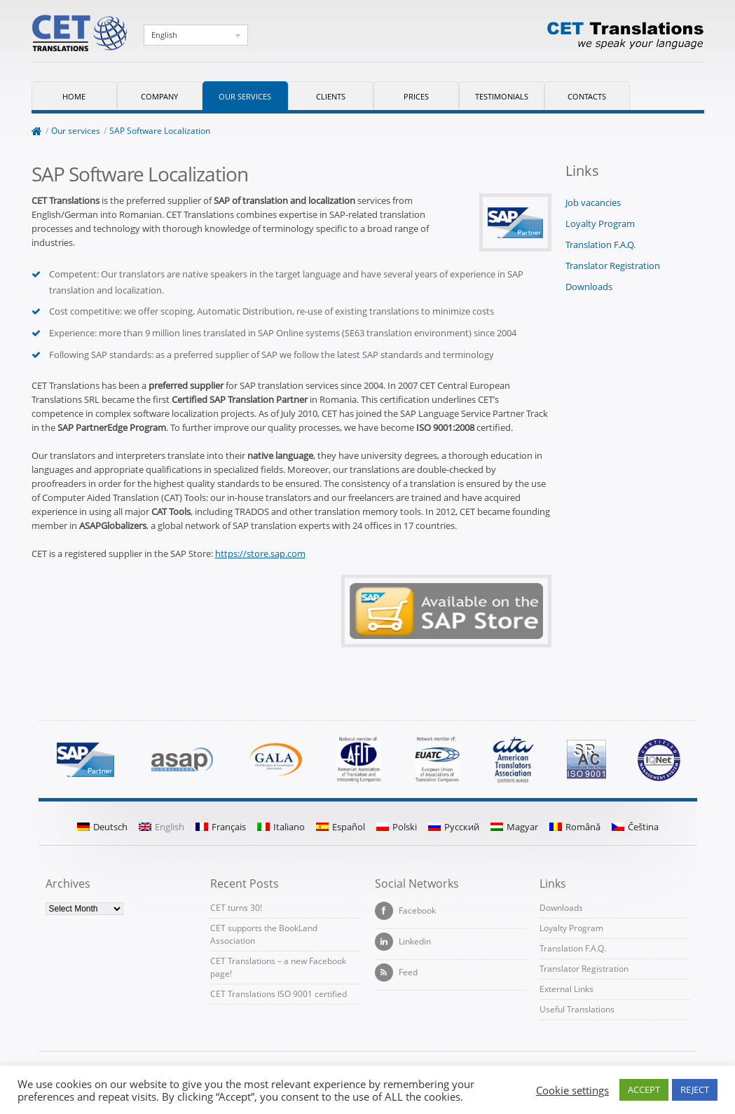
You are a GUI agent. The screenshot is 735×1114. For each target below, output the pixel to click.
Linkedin (403, 942)
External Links (566, 989)
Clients (330, 96)
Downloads (588, 286)
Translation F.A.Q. (600, 244)
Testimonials (501, 96)
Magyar (514, 826)
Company (159, 96)
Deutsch (102, 826)
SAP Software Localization (159, 131)
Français (220, 826)
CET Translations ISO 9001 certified (278, 994)
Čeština (635, 826)
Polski (396, 826)
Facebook (405, 911)
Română (574, 826)
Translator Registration (612, 265)
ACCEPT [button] (644, 1089)
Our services (245, 96)
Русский (453, 826)
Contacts (587, 96)
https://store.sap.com (260, 553)
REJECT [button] (694, 1089)
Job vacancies (593, 202)
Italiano (281, 826)
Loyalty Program (600, 223)
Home (73, 96)
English (164, 34)
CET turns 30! (236, 908)
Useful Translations (577, 1009)
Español (340, 826)
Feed (396, 972)
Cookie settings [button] (572, 1090)
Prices (416, 96)
